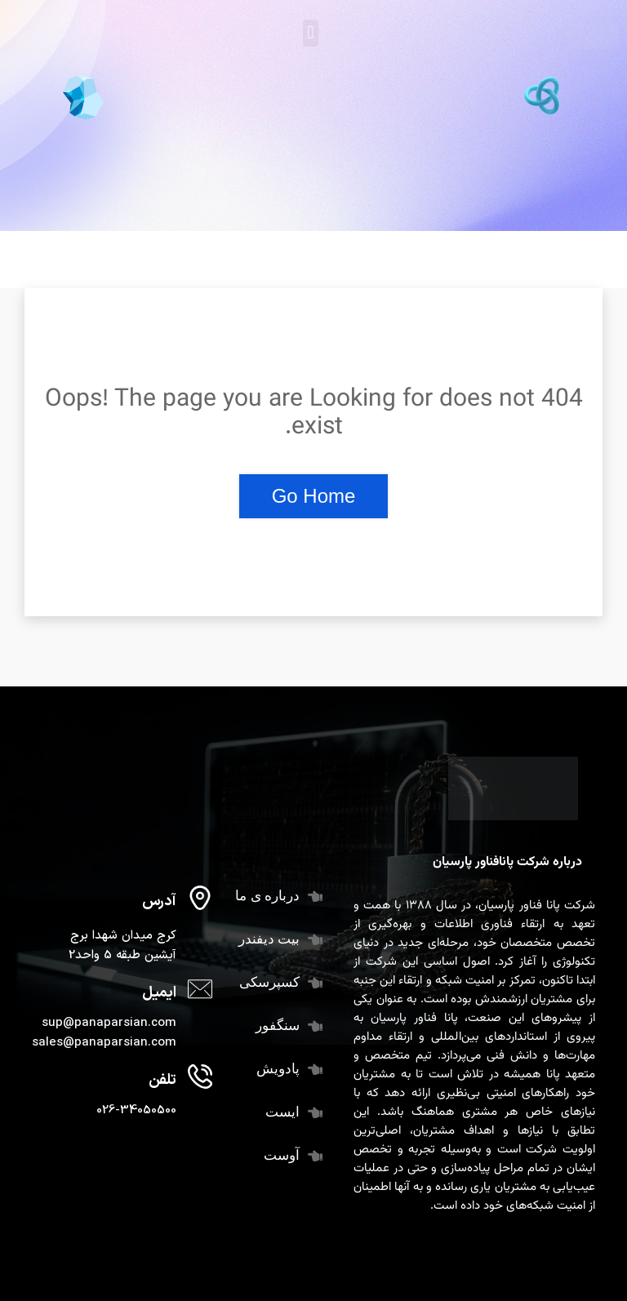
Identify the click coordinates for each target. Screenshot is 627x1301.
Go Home (314, 496)
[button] (310, 33)
